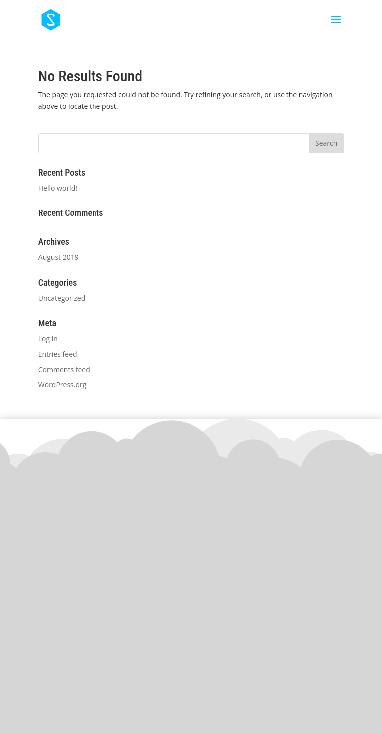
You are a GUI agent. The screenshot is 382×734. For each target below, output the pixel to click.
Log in (48, 338)
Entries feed (57, 354)
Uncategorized (61, 298)
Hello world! (57, 188)
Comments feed (64, 369)
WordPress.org (62, 384)
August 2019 (58, 257)
